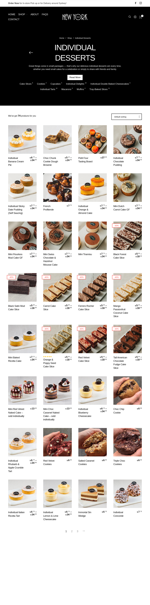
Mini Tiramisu (85, 254)
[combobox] (127, 117)
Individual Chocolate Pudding (118, 161)
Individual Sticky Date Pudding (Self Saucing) (16, 209)
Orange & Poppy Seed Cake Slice (49, 363)
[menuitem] (13, 14)
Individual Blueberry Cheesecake (84, 412)
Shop (69, 39)
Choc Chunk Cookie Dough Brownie (50, 161)
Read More (75, 78)
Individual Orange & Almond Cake (85, 209)
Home (61, 39)
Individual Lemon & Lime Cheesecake (50, 516)
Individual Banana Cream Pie (16, 161)
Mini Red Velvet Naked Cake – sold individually (16, 412)
